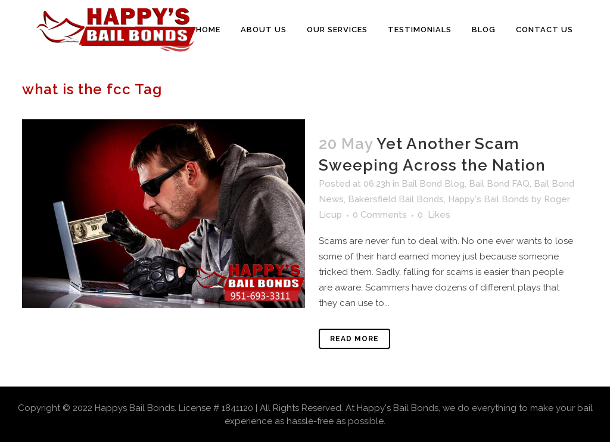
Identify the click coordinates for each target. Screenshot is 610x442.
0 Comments (380, 214)
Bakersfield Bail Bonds (396, 199)
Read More (354, 339)
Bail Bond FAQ (499, 183)
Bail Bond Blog (433, 183)
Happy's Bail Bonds (488, 199)
